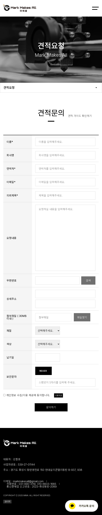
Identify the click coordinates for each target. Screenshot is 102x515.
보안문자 (11, 376)
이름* (10, 141)
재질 (9, 330)
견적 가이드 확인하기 (80, 115)
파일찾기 (82, 317)
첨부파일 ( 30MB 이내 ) (17, 317)
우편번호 (11, 280)
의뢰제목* (12, 195)
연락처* (11, 168)
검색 (88, 280)
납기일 (10, 357)
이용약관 (58, 395)
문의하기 (51, 407)
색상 (9, 344)
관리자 (7, 501)
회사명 (10, 155)
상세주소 (11, 299)
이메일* (11, 182)
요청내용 (11, 238)
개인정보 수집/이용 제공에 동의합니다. (28, 395)
